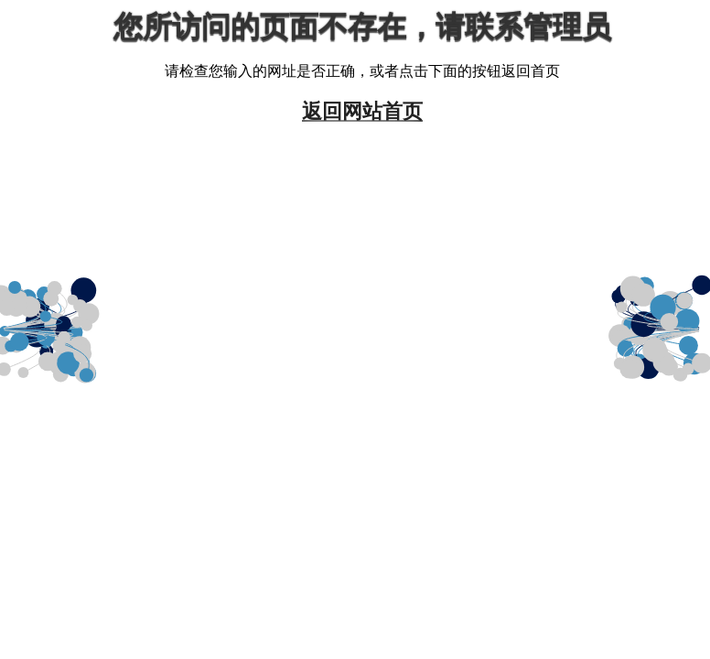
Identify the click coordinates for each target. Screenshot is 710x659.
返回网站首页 (362, 110)
